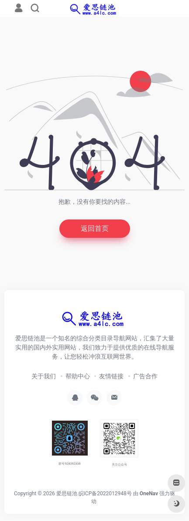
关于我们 (43, 376)
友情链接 (111, 376)
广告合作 (145, 376)
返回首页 (95, 228)
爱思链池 (66, 493)
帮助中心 (77, 376)
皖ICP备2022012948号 (105, 493)
